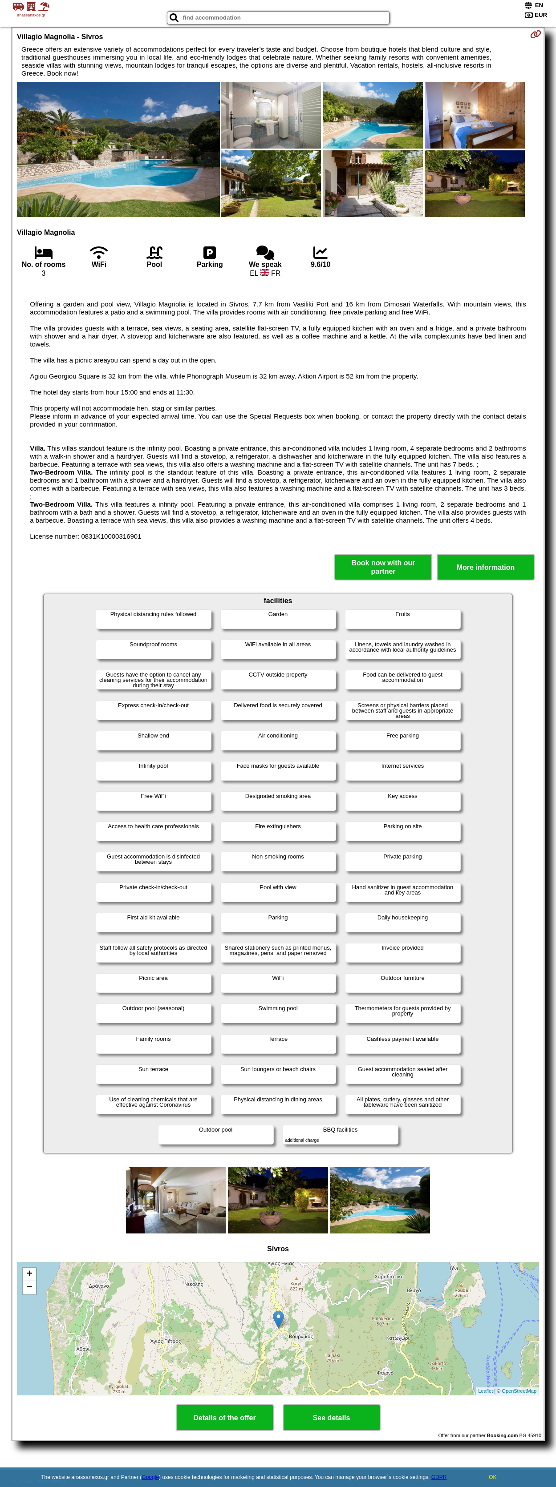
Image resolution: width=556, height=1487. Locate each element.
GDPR (439, 1477)
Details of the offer (224, 1418)
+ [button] (29, 1274)
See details (331, 1418)
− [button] (29, 1287)
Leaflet (485, 1391)
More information (486, 567)
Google (150, 1477)
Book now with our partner (383, 567)
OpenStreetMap (519, 1391)
